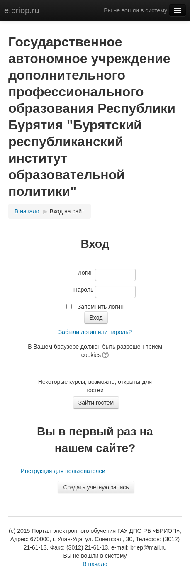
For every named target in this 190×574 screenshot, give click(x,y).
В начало (27, 211)
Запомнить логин (101, 306)
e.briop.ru (21, 10)
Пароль (83, 289)
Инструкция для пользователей (63, 471)
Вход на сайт (67, 211)
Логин (86, 272)
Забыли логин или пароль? (95, 332)
